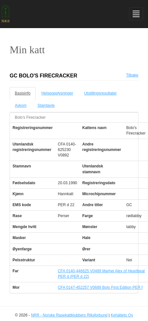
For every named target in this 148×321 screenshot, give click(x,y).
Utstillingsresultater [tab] (100, 93)
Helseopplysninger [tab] (57, 93)
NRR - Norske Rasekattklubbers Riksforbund (69, 315)
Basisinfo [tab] (23, 93)
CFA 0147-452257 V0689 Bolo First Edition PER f (100, 287)
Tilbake (132, 75)
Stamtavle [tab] (45, 105)
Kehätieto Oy (122, 315)
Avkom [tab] (20, 105)
